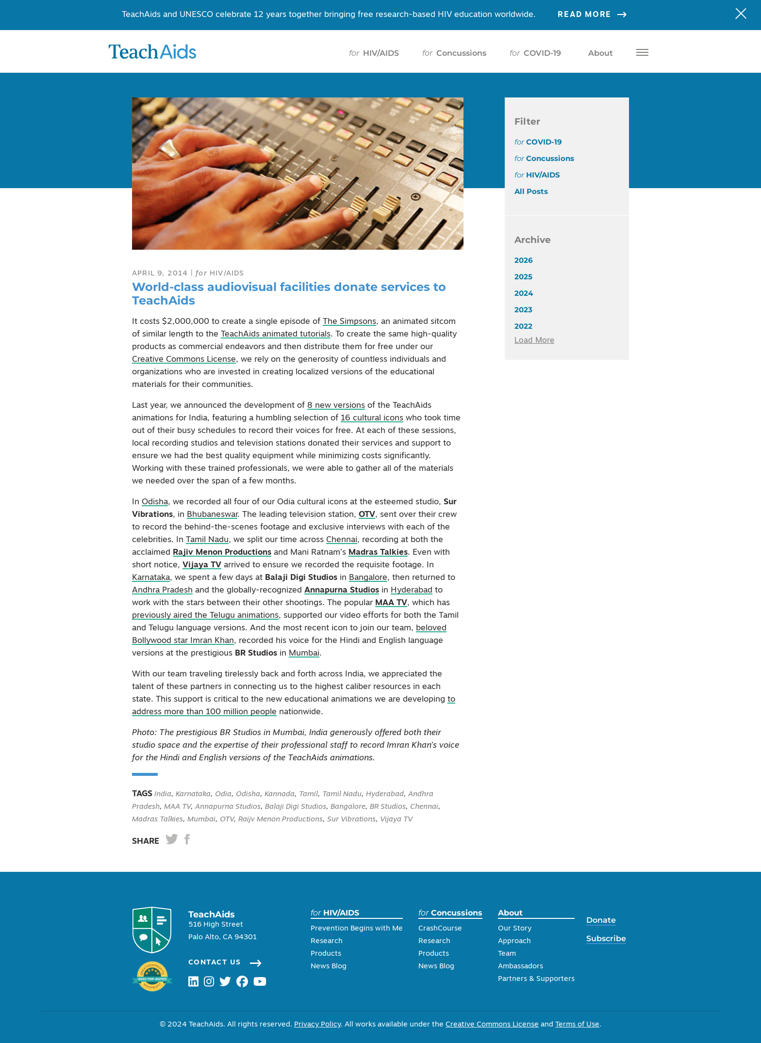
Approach (514, 941)
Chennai (341, 540)
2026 (523, 260)
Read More (598, 15)
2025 (523, 276)
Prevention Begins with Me (357, 928)
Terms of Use (577, 1024)
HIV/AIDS (374, 53)
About (598, 53)
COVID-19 (535, 53)
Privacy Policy (317, 1024)
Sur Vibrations (351, 819)
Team (507, 954)
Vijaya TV (201, 565)
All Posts (531, 191)
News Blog (329, 966)
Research (327, 941)
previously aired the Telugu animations (205, 615)
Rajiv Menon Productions (222, 552)
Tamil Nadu (207, 540)
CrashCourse (440, 928)
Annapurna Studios (341, 590)
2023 (523, 309)
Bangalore (368, 578)
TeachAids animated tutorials (276, 334)
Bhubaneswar (212, 515)
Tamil (308, 794)
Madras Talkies (378, 552)
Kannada (280, 794)
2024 (523, 293)
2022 (523, 326)
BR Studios (388, 807)
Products (326, 954)
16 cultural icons (372, 418)
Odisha (155, 502)
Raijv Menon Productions (280, 819)
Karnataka (151, 578)
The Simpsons (349, 322)
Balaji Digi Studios (295, 807)
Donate (601, 920)
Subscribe (606, 938)
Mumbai (304, 653)
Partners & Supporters (536, 979)
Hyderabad (411, 590)
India (161, 794)
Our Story (514, 928)
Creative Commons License (184, 359)
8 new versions (336, 405)
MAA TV (391, 603)
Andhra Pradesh (162, 590)
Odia (223, 794)
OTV (367, 515)
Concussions (454, 53)
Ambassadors (520, 966)
